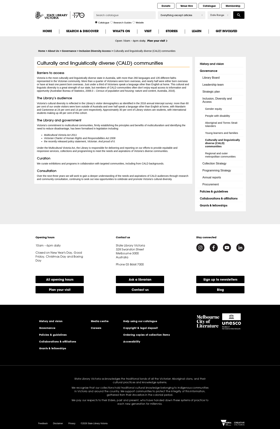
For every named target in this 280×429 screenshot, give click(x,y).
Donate (166, 6)
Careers (96, 328)
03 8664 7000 (135, 264)
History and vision (212, 64)
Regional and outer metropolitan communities (220, 155)
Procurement (210, 184)
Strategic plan (211, 91)
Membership (233, 6)
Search (238, 15)
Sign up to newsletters (220, 279)
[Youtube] (227, 247)
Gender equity (213, 108)
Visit (147, 31)
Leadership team (213, 84)
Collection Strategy (214, 163)
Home (47, 31)
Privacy (71, 423)
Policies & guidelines (214, 191)
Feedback (43, 423)
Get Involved (226, 31)
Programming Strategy (216, 170)
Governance (69, 51)
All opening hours (59, 279)
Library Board (211, 77)
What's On (121, 31)
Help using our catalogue (140, 321)
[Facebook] (214, 247)
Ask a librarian (140, 279)
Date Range (219, 15)
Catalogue (209, 6)
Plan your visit (156, 40)
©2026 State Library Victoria (94, 423)
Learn (196, 31)
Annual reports (211, 177)
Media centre (100, 321)
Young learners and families (221, 132)
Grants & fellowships (213, 205)
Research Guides (120, 22)
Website (138, 22)
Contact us (140, 290)
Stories (172, 31)
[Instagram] (200, 247)
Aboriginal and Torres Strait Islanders (221, 124)
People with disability (217, 115)
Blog (220, 290)
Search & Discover (82, 31)
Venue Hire (186, 6)
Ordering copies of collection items (146, 335)
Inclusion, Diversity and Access (217, 100)
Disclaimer (58, 423)
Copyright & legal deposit (140, 328)
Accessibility (131, 341)
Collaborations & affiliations (219, 198)
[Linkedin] (240, 247)
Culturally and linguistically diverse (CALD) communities (222, 143)
